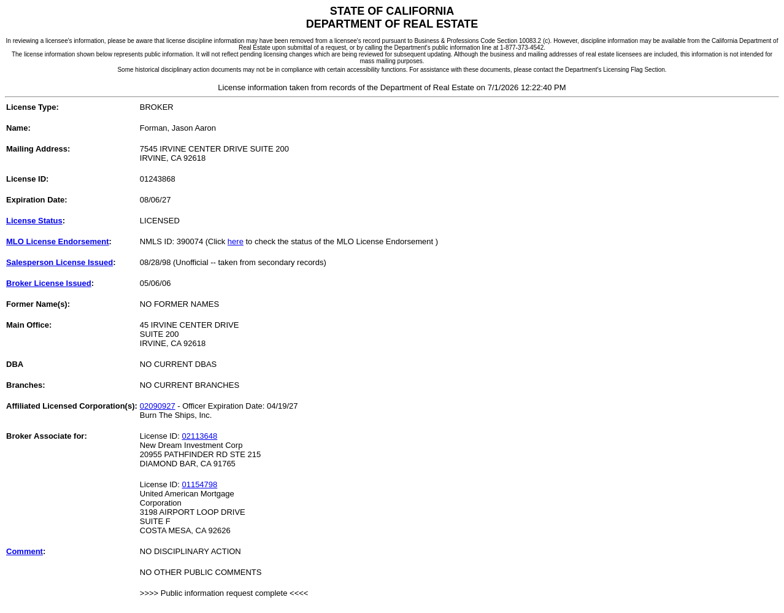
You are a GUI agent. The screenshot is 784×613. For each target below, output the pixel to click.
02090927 (157, 406)
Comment (24, 551)
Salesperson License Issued (59, 262)
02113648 (199, 436)
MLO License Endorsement (57, 241)
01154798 (199, 484)
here (236, 241)
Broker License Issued (48, 283)
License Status (34, 220)
